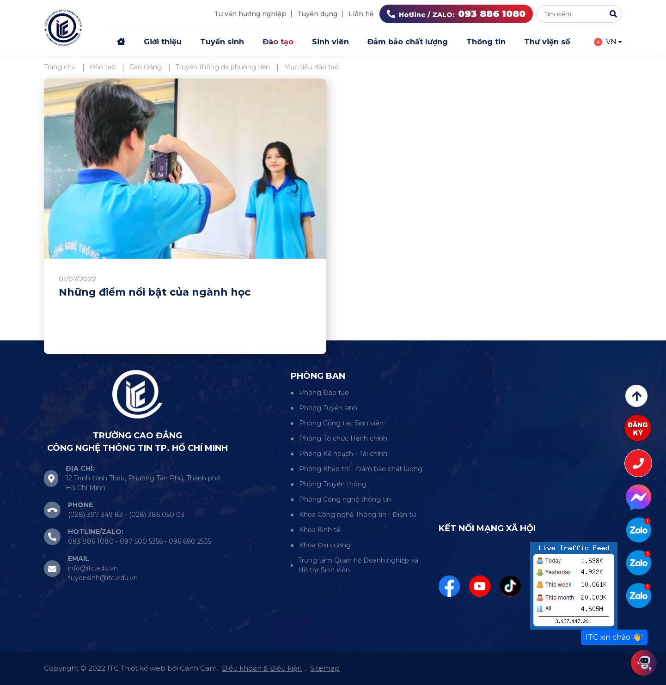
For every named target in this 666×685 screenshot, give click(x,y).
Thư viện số (547, 41)
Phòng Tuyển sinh (328, 408)
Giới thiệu (163, 41)
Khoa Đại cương (325, 545)
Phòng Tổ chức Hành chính (343, 438)
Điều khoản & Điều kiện (262, 668)
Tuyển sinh (222, 41)
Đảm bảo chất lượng (407, 41)
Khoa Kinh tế (319, 530)
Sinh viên (330, 41)
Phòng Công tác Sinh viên (341, 423)
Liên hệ (361, 14)
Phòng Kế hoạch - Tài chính (343, 453)
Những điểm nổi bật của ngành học (155, 292)
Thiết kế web (143, 668)
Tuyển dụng (317, 14)
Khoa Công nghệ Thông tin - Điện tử (357, 514)
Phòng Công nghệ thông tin (345, 499)
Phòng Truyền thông (333, 484)
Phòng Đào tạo (324, 392)
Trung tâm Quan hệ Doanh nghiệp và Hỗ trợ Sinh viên (358, 565)
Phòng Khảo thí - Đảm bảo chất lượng (360, 469)
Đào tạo (278, 41)
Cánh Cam (198, 668)
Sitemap (325, 668)
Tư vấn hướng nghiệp (250, 14)
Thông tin (486, 41)
